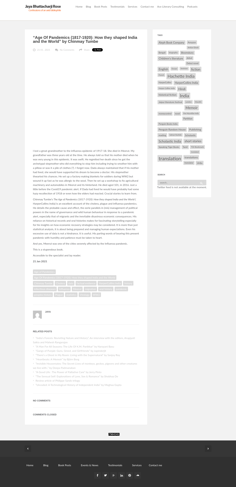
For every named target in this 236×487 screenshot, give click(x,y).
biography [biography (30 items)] (173, 52)
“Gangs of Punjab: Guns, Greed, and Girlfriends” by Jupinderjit (71, 350)
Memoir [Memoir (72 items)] (192, 108)
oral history (105, 288)
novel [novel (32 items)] (177, 113)
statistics (71, 294)
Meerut (77, 288)
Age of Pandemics (44, 271)
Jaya (48, 311)
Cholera (60, 283)
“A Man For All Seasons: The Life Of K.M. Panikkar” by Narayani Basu (75, 346)
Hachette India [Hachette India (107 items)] (181, 76)
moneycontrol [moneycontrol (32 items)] (165, 113)
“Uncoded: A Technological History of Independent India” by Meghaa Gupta (78, 384)
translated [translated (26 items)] (195, 152)
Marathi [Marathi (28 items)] (198, 102)
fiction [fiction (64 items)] (195, 69)
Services (132, 6)
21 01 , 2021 (43, 49)
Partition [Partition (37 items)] (187, 118)
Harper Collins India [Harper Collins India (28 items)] (167, 88)
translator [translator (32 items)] (189, 162)
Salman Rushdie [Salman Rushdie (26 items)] (175, 135)
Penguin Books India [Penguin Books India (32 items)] (168, 124)
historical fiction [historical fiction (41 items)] (167, 94)
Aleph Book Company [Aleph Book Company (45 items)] (171, 42)
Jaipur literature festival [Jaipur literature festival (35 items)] (170, 102)
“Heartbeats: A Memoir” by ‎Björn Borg (57, 359)
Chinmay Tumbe (43, 283)
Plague (59, 294)
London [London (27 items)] (189, 102)
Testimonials (117, 6)
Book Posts (100, 6)
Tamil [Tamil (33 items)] (185, 147)
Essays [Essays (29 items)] (174, 68)
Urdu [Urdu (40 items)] (199, 162)
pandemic (121, 288)
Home (79, 6)
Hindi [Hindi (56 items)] (182, 89)
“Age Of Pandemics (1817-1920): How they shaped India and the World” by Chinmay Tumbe (85, 39)
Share (86, 49)
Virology (84, 294)
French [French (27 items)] (161, 75)
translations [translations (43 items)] (191, 157)
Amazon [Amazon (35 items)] (192, 42)
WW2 (96, 294)
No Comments (67, 49)
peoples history (43, 294)
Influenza (64, 288)
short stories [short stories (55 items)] (193, 141)
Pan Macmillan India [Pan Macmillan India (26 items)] (191, 113)
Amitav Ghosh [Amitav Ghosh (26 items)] (193, 47)
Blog (88, 6)
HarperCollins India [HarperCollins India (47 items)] (186, 82)
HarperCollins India (110, 283)
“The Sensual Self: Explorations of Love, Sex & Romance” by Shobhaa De (77, 376)
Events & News (89, 465)
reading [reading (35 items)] (162, 135)
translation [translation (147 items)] (170, 158)
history (128, 283)
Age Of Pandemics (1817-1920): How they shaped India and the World (74, 277)
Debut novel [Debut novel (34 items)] (192, 63)
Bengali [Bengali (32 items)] (162, 52)
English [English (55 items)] (163, 69)
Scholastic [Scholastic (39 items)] (190, 135)
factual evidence (86, 283)
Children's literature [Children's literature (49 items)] (171, 58)
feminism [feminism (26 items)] (184, 68)
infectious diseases (45, 288)
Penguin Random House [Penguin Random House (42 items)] (172, 129)
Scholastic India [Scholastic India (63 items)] (170, 141)
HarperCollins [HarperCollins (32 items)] (165, 82)
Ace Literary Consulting (170, 6)
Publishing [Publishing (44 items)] (195, 129)
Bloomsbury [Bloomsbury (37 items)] (187, 52)
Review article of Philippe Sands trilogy (58, 380)
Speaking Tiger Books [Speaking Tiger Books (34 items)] (169, 147)
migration (90, 288)
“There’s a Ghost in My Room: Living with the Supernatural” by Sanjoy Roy (78, 355)
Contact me (147, 6)
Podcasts (192, 6)
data (70, 283)
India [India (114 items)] (184, 95)
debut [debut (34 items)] (189, 58)
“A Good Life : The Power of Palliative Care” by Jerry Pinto (68, 372)
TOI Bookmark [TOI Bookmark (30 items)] (197, 147)
